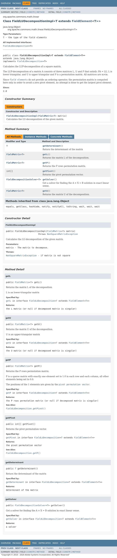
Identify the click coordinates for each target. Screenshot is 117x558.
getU (45, 191)
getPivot (48, 171)
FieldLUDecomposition (16, 46)
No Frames (48, 8)
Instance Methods (35, 137)
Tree (34, 3)
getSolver (48, 179)
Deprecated (45, 3)
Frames (37, 8)
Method (41, 12)
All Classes (65, 8)
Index (55, 3)
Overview (6, 3)
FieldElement (82, 21)
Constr (31, 12)
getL (45, 154)
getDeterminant (52, 146)
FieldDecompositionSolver (21, 179)
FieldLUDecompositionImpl (21, 116)
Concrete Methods (62, 137)
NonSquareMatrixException (62, 234)
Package (16, 3)
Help (62, 3)
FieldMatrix (46, 116)
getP (45, 163)
